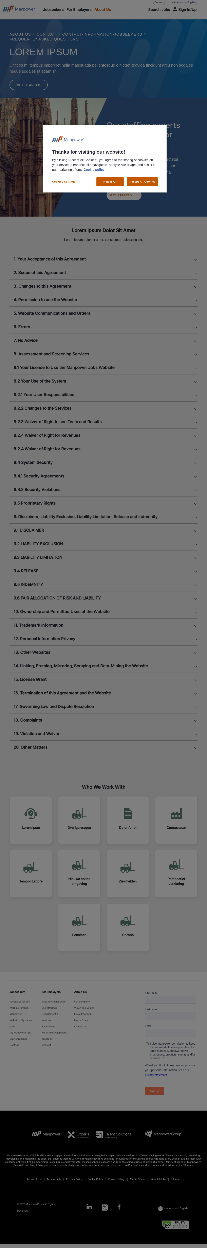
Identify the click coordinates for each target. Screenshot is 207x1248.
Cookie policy (94, 169)
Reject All (110, 181)
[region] (105, 159)
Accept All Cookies (142, 181)
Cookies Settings (64, 181)
